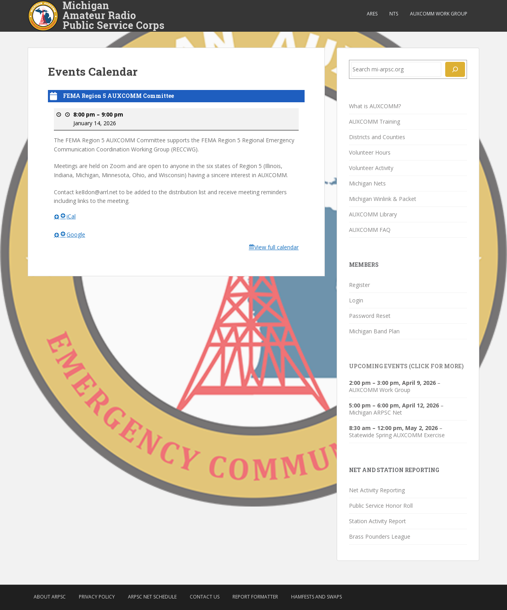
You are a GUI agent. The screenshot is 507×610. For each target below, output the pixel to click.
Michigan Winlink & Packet (382, 199)
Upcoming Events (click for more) (406, 366)
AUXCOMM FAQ (370, 229)
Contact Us (204, 596)
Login (356, 300)
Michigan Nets (367, 183)
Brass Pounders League (379, 536)
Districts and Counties (377, 137)
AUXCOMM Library (373, 214)
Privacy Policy (97, 596)
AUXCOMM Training (374, 121)
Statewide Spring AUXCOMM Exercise (397, 435)
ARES (372, 13)
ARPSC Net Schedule (152, 596)
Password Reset (370, 315)
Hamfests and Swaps (316, 596)
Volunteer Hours (370, 152)
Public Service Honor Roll (381, 505)
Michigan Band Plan (374, 331)
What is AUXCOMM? (375, 106)
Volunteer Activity (371, 168)
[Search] (455, 69)
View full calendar (276, 247)
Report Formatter (255, 596)
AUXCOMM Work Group (438, 13)
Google (72, 234)
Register (359, 285)
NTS (393, 13)
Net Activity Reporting (377, 490)
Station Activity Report (377, 521)
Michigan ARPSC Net (375, 412)
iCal (68, 216)
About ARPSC (50, 596)
